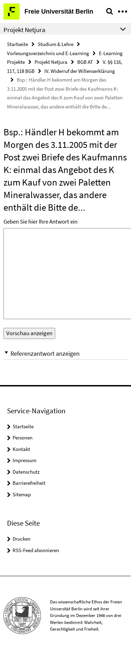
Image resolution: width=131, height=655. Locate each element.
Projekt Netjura (51, 62)
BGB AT (85, 62)
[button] (65, 353)
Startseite (17, 44)
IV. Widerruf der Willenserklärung (79, 71)
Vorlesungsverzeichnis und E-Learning (48, 53)
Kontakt (21, 449)
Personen (22, 437)
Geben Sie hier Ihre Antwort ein (40, 221)
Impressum (24, 460)
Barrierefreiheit (29, 483)
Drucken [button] (21, 538)
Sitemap (22, 494)
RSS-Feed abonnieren (36, 550)
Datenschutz (26, 471)
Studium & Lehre (55, 44)
